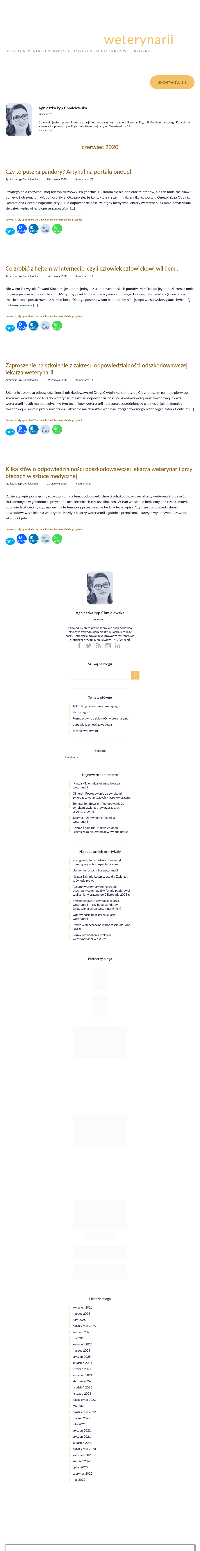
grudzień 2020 (82, 1442)
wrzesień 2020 (83, 1455)
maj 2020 (79, 1479)
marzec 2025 (81, 1350)
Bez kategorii (81, 712)
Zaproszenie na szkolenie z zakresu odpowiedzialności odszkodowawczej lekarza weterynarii (96, 369)
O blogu (73, 82)
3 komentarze (83, 483)
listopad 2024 (82, 1369)
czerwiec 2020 (83, 1473)
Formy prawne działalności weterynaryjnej (101, 718)
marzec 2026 (81, 1313)
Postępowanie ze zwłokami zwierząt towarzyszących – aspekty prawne (102, 795)
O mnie (51, 82)
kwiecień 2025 (83, 1344)
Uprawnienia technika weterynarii (95, 870)
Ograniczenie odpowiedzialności (173, 1501)
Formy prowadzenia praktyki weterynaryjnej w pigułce (92, 937)
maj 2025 (79, 1338)
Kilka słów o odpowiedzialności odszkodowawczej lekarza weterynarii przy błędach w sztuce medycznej (98, 472)
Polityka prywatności (180, 1497)
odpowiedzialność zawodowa (92, 724)
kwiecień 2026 (83, 1307)
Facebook (99, 750)
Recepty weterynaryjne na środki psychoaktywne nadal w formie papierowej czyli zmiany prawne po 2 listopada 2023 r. (101, 890)
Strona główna (23, 82)
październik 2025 (84, 1326)
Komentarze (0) (84, 179)
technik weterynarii (86, 730)
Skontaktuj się (172, 82)
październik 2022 (84, 1412)
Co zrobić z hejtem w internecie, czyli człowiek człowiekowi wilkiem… (92, 268)
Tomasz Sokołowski (86, 803)
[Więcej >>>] (45, 130)
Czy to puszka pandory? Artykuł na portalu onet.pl (68, 171)
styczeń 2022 (82, 1430)
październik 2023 (84, 1399)
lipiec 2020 (80, 1467)
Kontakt (97, 82)
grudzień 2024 (82, 1363)
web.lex (128, 1539)
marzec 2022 (81, 1418)
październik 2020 (84, 1449)
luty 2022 (79, 1424)
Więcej (124, 640)
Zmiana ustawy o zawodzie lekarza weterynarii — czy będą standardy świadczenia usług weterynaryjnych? (97, 904)
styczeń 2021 (82, 1436)
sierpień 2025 (82, 1332)
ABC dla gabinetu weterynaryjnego (96, 706)
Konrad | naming (84, 828)
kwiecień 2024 (83, 1375)
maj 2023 (79, 1406)
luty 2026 (79, 1319)
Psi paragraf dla (89, 39)
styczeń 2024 (82, 1381)
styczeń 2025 (82, 1356)
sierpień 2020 (82, 1461)
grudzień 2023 (82, 1387)
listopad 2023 (82, 1393)
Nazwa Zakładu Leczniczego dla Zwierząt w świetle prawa (101, 829)
